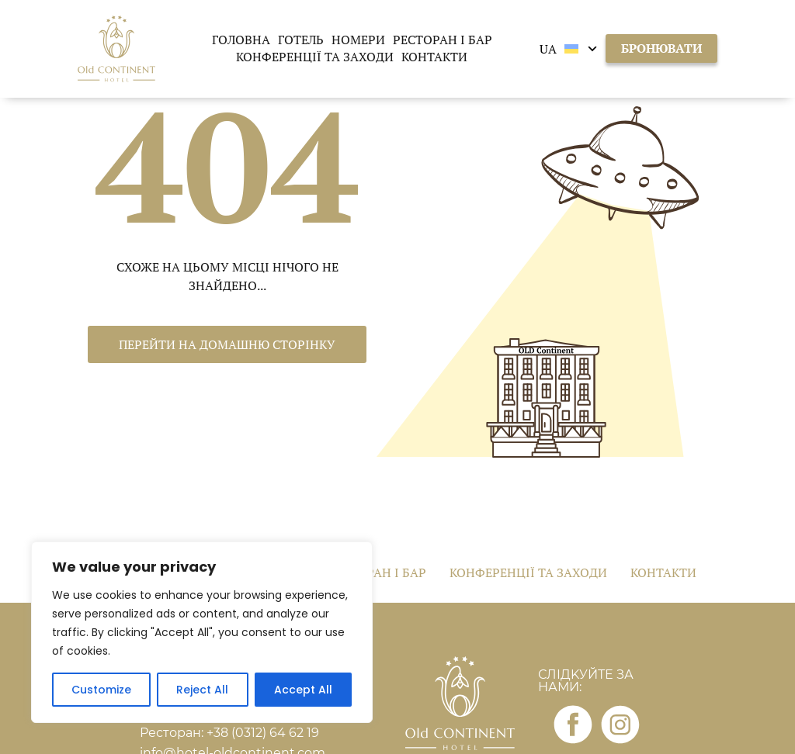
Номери (358, 39)
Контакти (434, 56)
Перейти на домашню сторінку (227, 344)
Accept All (303, 689)
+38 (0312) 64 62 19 (263, 732)
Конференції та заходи (315, 56)
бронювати (661, 48)
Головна (241, 39)
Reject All (202, 689)
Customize (101, 689)
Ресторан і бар (442, 39)
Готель (301, 39)
